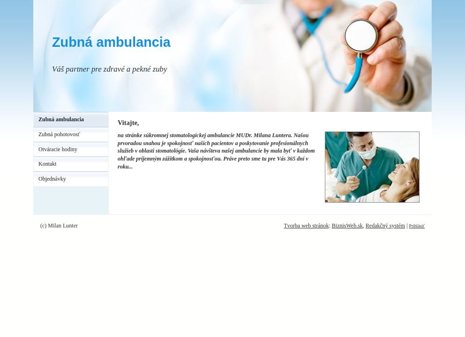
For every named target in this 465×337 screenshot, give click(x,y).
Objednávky (52, 179)
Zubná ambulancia (111, 42)
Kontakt (47, 164)
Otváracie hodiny (57, 149)
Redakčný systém (385, 225)
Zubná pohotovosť (59, 134)
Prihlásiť (417, 225)
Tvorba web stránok (306, 225)
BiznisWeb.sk (347, 225)
